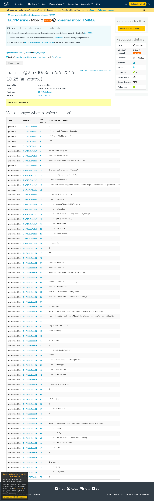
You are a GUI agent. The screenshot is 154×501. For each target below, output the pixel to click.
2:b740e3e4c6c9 (45, 92)
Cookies (135, 494)
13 (41, 185)
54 (41, 384)
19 (41, 214)
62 (41, 423)
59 (41, 409)
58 (41, 404)
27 (41, 253)
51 (41, 370)
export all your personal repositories (39, 42)
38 (41, 306)
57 (41, 399)
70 (41, 462)
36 (41, 297)
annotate (94, 70)
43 (41, 331)
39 (41, 311)
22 (41, 229)
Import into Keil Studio (129, 28)
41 (41, 321)
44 (41, 336)
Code (44, 4)
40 (41, 316)
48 (41, 355)
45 (41, 341)
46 (41, 345)
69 (41, 457)
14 (41, 190)
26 (41, 248)
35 (41, 292)
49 (41, 360)
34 (41, 287)
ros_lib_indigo (38, 52)
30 (41, 268)
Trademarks (144, 494)
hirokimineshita (21, 15)
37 (41, 302)
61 (41, 418)
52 (41, 375)
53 (41, 379)
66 (41, 443)
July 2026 (88, 33)
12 (41, 180)
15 (41, 195)
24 (41, 238)
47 (41, 350)
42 (41, 326)
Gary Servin (56, 57)
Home (10, 63)
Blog (98, 4)
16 (41, 199)
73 (41, 477)
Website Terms (118, 494)
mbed (27, 52)
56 (41, 394)
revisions (103, 70)
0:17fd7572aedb (30, 126)
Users (10, 15)
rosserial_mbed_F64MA (45, 15)
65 (41, 438)
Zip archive (58, 37)
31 (41, 272)
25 (41, 243)
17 (41, 204)
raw (81, 70)
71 (41, 467)
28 (41, 258)
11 (41, 175)
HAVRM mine (17, 20)
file (110, 70)
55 (41, 389)
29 (41, 263)
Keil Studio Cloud (137, 4)
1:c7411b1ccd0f (45, 95)
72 (41, 472)
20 (41, 219)
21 (41, 224)
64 (41, 433)
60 (41, 414)
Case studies (72, 4)
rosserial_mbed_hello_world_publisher (30, 57)
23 (41, 234)
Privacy (128, 494)
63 (41, 428)
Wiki (19, 63)
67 (41, 448)
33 (41, 282)
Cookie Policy (18, 488)
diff (86, 70)
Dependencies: (14, 52)
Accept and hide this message (14, 497)
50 (41, 365)
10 (41, 170)
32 (41, 277)
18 (41, 209)
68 (41, 452)
